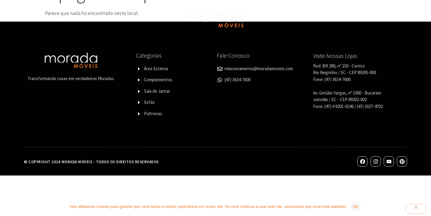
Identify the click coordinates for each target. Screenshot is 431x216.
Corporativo (316, 19)
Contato (350, 19)
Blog (375, 19)
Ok (355, 206)
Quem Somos (64, 19)
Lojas (287, 19)
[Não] (416, 209)
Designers (139, 19)
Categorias (101, 19)
